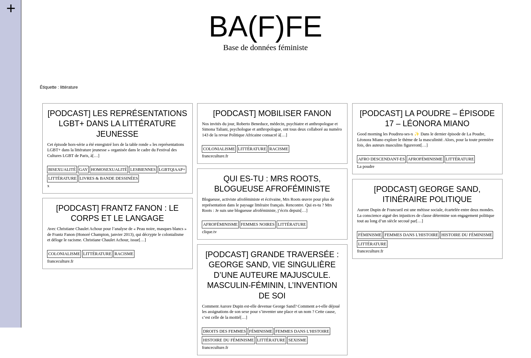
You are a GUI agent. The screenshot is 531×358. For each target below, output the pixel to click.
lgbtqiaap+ (172, 169)
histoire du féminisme (466, 234)
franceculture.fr (215, 156)
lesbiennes (142, 169)
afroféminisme (425, 159)
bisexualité (62, 169)
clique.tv (209, 231)
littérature (62, 178)
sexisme (297, 340)
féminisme (369, 234)
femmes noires (258, 224)
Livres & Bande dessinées (109, 178)
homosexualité (109, 169)
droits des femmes (224, 331)
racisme (278, 149)
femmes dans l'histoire (411, 234)
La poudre (365, 166)
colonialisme (219, 149)
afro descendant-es (381, 159)
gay (83, 169)
